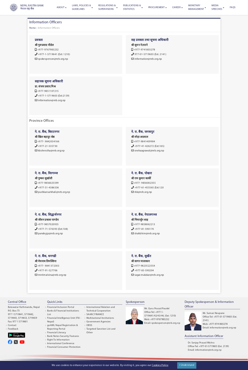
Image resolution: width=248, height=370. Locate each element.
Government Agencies (98, 321)
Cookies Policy (160, 365)
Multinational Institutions (100, 318)
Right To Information (58, 340)
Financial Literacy (56, 332)
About (60, 7)
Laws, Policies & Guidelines (81, 7)
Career (176, 7)
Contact (12, 325)
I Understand (186, 365)
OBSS (89, 325)
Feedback (13, 329)
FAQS (233, 7)
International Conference (60, 343)
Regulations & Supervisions (107, 7)
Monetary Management (196, 7)
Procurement (156, 7)
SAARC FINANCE (95, 314)
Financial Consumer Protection (64, 347)
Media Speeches (216, 7)
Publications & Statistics (132, 7)
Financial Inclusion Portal (60, 307)
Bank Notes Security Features (63, 336)
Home (32, 28)
